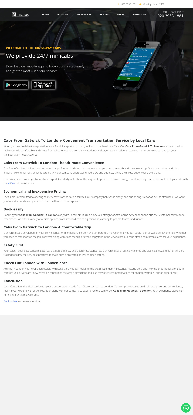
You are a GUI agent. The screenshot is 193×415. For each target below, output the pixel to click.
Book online (10, 301)
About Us (62, 14)
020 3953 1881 (129, 4)
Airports (104, 14)
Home (45, 14)
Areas (120, 14)
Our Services (83, 14)
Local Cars (9, 183)
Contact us (139, 14)
